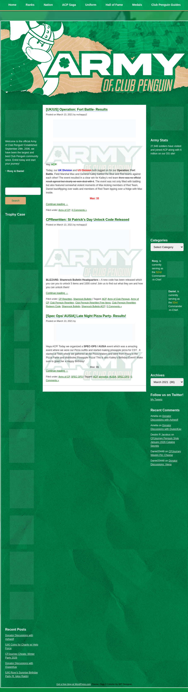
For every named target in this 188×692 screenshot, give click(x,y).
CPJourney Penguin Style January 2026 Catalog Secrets (165, 442)
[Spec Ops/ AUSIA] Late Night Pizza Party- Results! (86, 316)
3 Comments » (114, 306)
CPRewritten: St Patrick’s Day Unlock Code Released (87, 219)
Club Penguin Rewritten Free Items (93, 302)
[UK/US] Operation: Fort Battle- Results (77, 109)
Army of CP (64, 210)
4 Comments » (79, 210)
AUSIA (112, 376)
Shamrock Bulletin (82, 299)
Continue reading (57, 204)
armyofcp (103, 376)
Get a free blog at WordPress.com (74, 684)
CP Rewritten (65, 299)
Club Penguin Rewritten (62, 302)
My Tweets (156, 399)
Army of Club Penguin (119, 299)
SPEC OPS (77, 376)
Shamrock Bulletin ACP (93, 306)
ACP (104, 299)
